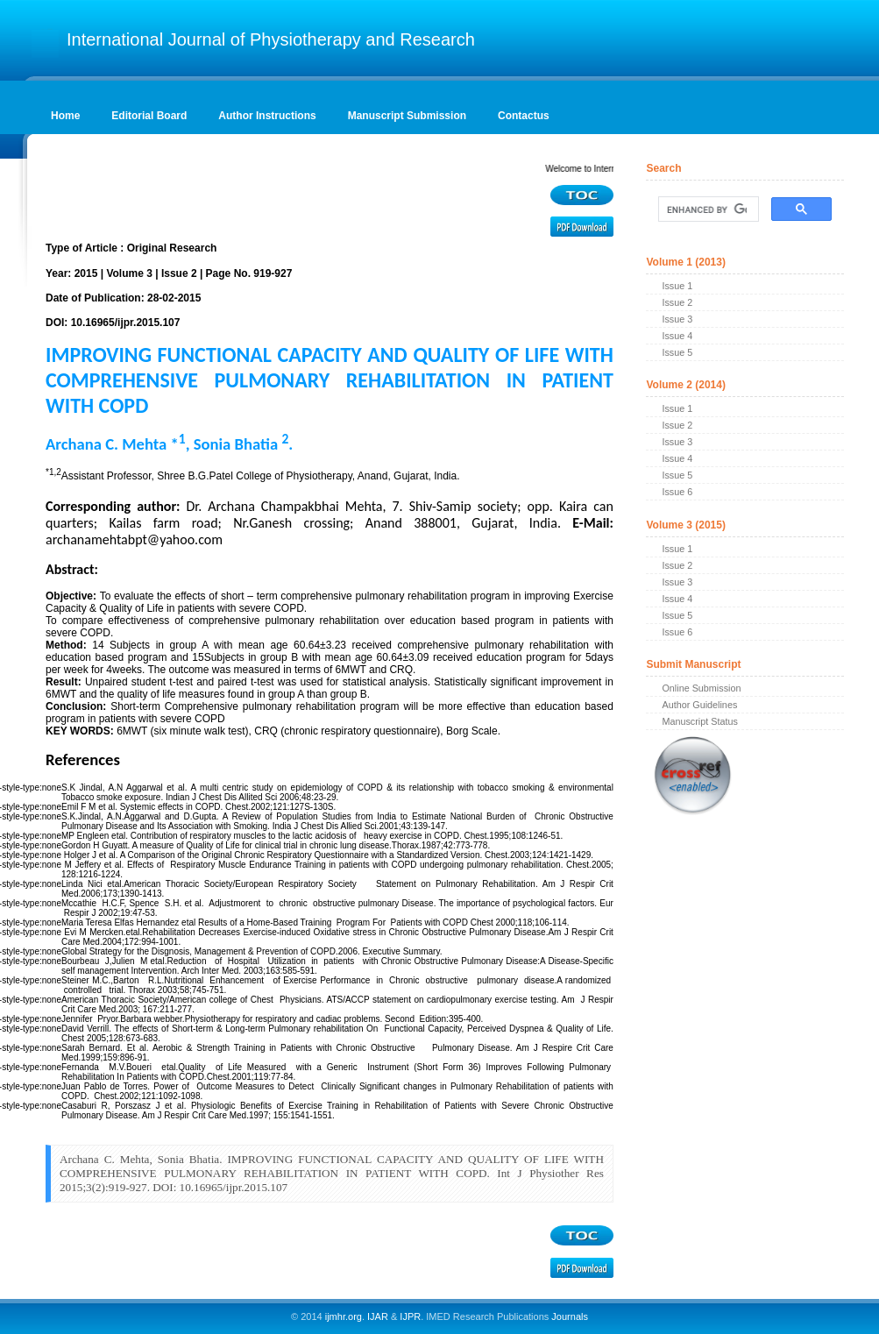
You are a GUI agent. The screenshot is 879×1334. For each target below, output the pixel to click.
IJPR (410, 1316)
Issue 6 (677, 491)
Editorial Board (149, 116)
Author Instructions (266, 116)
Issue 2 (677, 302)
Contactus (523, 116)
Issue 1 (677, 285)
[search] (706, 209)
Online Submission (701, 688)
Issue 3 (677, 319)
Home (65, 116)
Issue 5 (677, 352)
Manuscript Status (699, 721)
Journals (568, 1316)
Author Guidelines (699, 704)
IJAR (377, 1316)
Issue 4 (677, 335)
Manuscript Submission (407, 116)
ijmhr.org (343, 1316)
